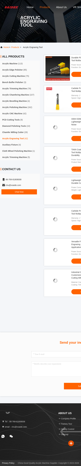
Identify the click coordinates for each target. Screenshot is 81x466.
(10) (16, 126)
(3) (14, 82)
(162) (17, 107)
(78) (16, 88)
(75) (15, 76)
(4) (16, 101)
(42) (14, 113)
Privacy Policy (8, 463)
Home (30, 7)
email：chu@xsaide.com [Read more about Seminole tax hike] (14, 427)
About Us (61, 7)
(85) (14, 70)
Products (45, 7)
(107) (18, 95)
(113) (12, 63)
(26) (15, 132)
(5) (16, 157)
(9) (12, 120)
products (15, 47)
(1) (18, 151)
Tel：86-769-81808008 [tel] (13, 421)
